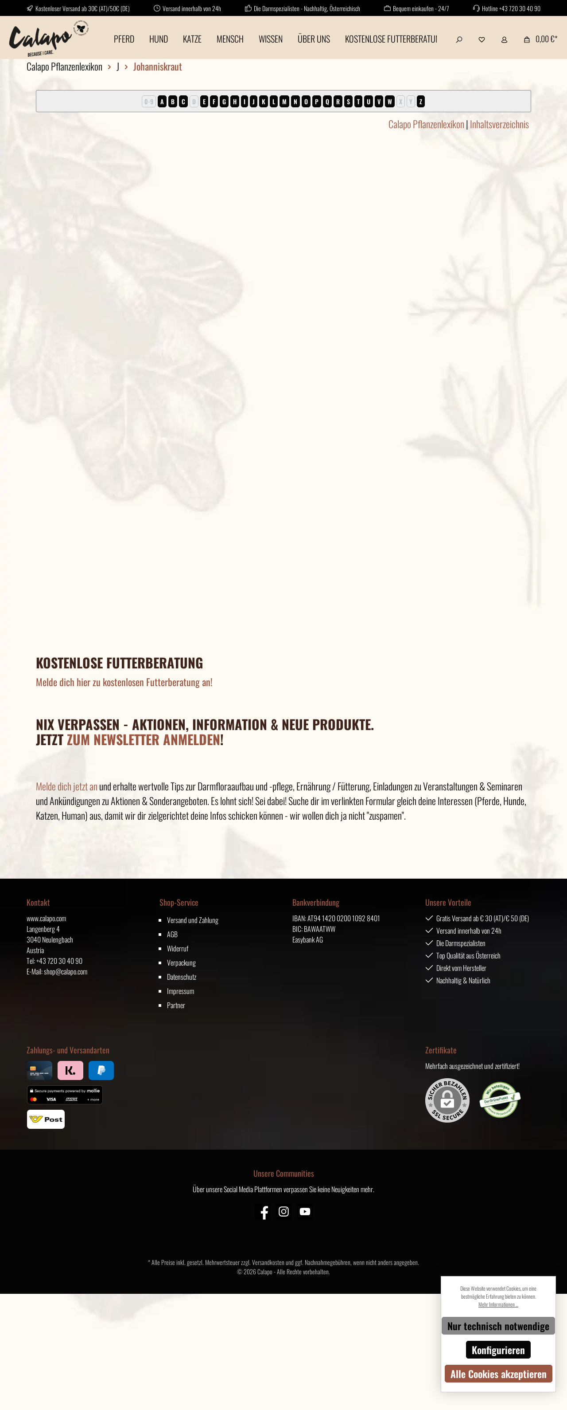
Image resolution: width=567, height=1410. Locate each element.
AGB (172, 934)
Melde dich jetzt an (66, 786)
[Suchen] (459, 38)
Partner (176, 1005)
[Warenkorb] (538, 38)
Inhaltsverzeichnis (499, 124)
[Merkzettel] (482, 38)
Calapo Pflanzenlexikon (426, 124)
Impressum (180, 991)
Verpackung (181, 962)
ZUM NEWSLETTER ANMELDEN (143, 739)
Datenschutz (181, 976)
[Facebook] (262, 1211)
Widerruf (177, 948)
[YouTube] (305, 1211)
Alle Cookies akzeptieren (498, 1374)
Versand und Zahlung (192, 920)
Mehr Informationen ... (498, 1304)
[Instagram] (284, 1211)
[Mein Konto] (504, 38)
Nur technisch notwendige (498, 1326)
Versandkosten (268, 1262)
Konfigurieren (498, 1350)
